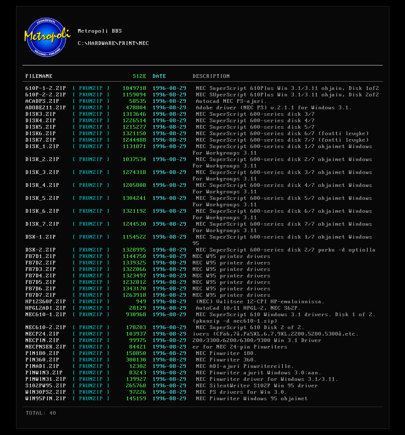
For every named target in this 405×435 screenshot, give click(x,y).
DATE (159, 76)
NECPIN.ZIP (43, 340)
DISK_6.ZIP (43, 211)
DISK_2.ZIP (43, 159)
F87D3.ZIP (41, 269)
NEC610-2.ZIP (46, 327)
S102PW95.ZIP (46, 386)
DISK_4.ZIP (43, 185)
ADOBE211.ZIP (46, 108)
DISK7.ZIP (41, 140)
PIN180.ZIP (43, 353)
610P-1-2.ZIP (46, 88)
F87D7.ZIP (41, 295)
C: (81, 43)
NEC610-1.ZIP (46, 315)
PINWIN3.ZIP (44, 373)
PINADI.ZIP (43, 366)
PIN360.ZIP (43, 360)
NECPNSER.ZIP (46, 347)
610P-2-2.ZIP (46, 95)
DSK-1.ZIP (41, 237)
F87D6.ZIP (41, 289)
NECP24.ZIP (43, 334)
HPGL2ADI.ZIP (46, 308)
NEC (144, 43)
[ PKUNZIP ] (91, 88)
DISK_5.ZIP (43, 198)
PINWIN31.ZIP (46, 379)
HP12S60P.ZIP (46, 302)
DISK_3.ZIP (43, 172)
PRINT (127, 43)
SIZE (140, 76)
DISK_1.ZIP (43, 146)
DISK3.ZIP (41, 114)
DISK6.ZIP (41, 134)
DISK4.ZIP (41, 121)
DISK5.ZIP (41, 127)
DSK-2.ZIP (41, 250)
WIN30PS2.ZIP (46, 392)
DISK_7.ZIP (43, 224)
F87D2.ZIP (41, 263)
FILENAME (39, 76)
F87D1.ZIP (41, 256)
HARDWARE (101, 43)
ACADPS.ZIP (43, 101)
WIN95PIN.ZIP (46, 399)
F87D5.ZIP (41, 282)
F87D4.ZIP (41, 276)
